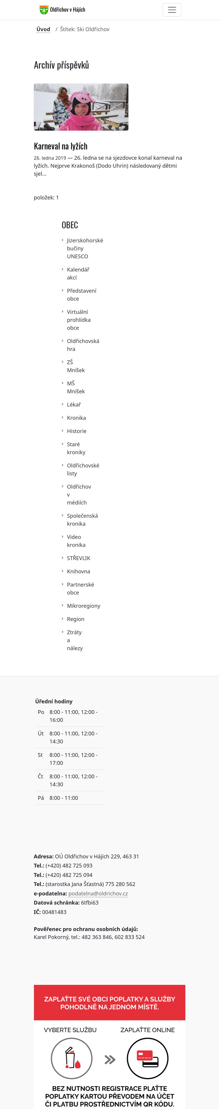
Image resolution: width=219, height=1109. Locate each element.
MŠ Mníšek (70, 387)
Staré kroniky (70, 448)
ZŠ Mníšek (70, 366)
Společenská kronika (70, 519)
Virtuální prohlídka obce (70, 319)
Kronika (70, 417)
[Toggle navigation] (172, 9)
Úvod (43, 29)
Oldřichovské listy (70, 469)
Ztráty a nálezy (70, 640)
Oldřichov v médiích (70, 494)
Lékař (70, 404)
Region (70, 618)
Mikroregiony (70, 605)
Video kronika (70, 540)
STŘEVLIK (70, 558)
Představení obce (70, 294)
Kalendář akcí (70, 273)
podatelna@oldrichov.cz (98, 893)
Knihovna (70, 571)
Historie (70, 430)
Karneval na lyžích (60, 146)
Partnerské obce (70, 588)
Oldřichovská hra (70, 344)
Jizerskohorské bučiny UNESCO (70, 248)
